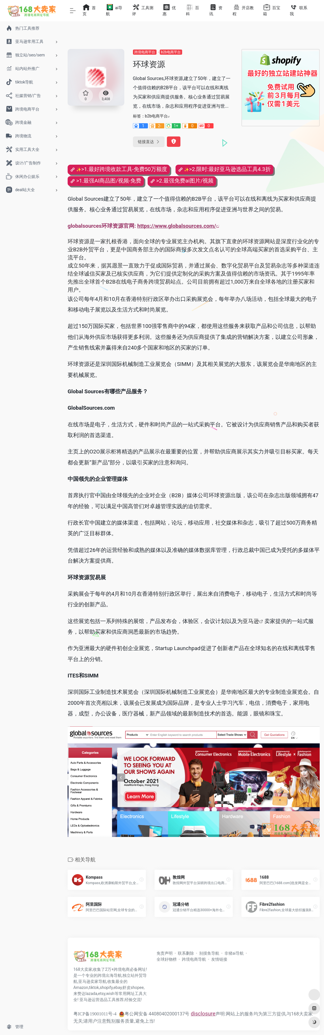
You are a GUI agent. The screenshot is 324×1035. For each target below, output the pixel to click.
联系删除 (186, 953)
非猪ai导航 (234, 953)
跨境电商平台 (144, 52)
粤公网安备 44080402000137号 (154, 1014)
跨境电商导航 (194, 959)
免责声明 (165, 953)
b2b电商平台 (171, 52)
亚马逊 (251, 621)
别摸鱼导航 (209, 953)
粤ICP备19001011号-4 (95, 1013)
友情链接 (219, 959)
